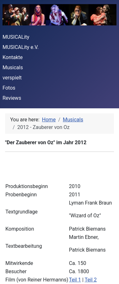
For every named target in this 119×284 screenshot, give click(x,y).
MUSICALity (16, 37)
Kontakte (13, 57)
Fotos (9, 88)
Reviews (12, 98)
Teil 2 (91, 280)
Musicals (13, 67)
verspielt (12, 78)
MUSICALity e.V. (21, 47)
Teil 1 (75, 280)
